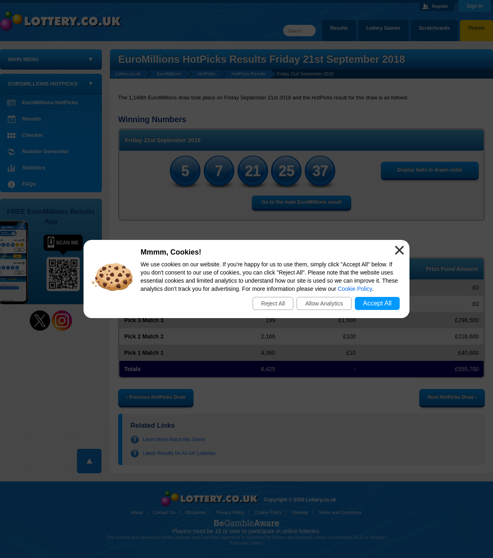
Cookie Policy (355, 289)
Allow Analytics (324, 303)
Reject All (273, 303)
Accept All (377, 303)
